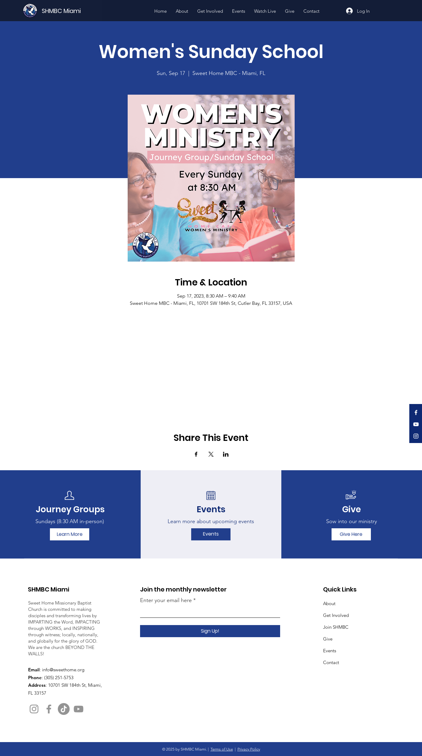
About (329, 603)
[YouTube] (416, 424)
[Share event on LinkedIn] (226, 454)
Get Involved (336, 615)
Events (329, 650)
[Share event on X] (211, 454)
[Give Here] (351, 534)
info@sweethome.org (63, 670)
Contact (331, 662)
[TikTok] (64, 709)
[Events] (211, 534)
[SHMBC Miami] (71, 10)
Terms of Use (222, 749)
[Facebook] (416, 412)
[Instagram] (416, 436)
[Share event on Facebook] (196, 454)
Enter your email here (166, 600)
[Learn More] (69, 534)
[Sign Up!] (210, 631)
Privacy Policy (248, 749)
